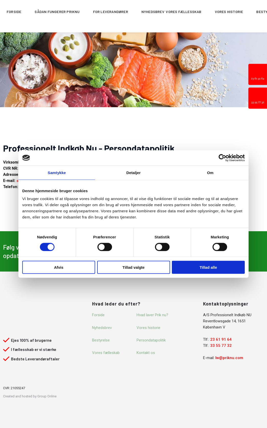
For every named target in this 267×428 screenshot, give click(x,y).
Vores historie (229, 11)
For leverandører (110, 11)
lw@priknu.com (229, 358)
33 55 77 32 (221, 345)
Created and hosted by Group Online (30, 396)
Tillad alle (208, 267)
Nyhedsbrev (152, 11)
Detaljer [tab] (133, 172)
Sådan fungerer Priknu (57, 11)
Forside (14, 11)
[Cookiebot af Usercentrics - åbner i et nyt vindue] (222, 158)
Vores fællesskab (183, 11)
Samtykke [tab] (57, 172)
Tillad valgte (133, 267)
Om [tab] (210, 172)
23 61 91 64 (221, 339)
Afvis (58, 267)
